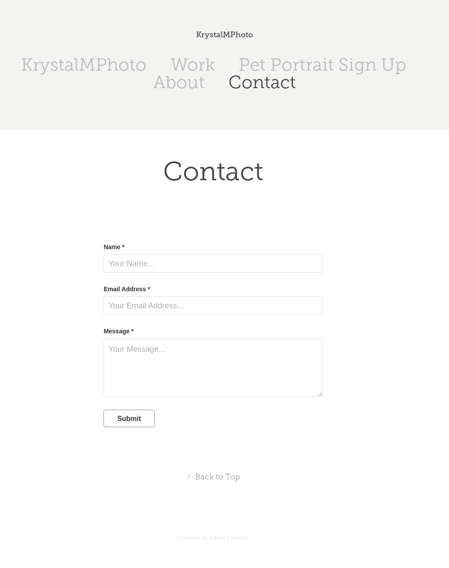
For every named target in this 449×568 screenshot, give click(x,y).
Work (193, 65)
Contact (262, 82)
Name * (113, 247)
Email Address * (126, 289)
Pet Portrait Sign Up (322, 65)
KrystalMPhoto (224, 34)
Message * (118, 331)
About (179, 82)
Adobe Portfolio (228, 538)
